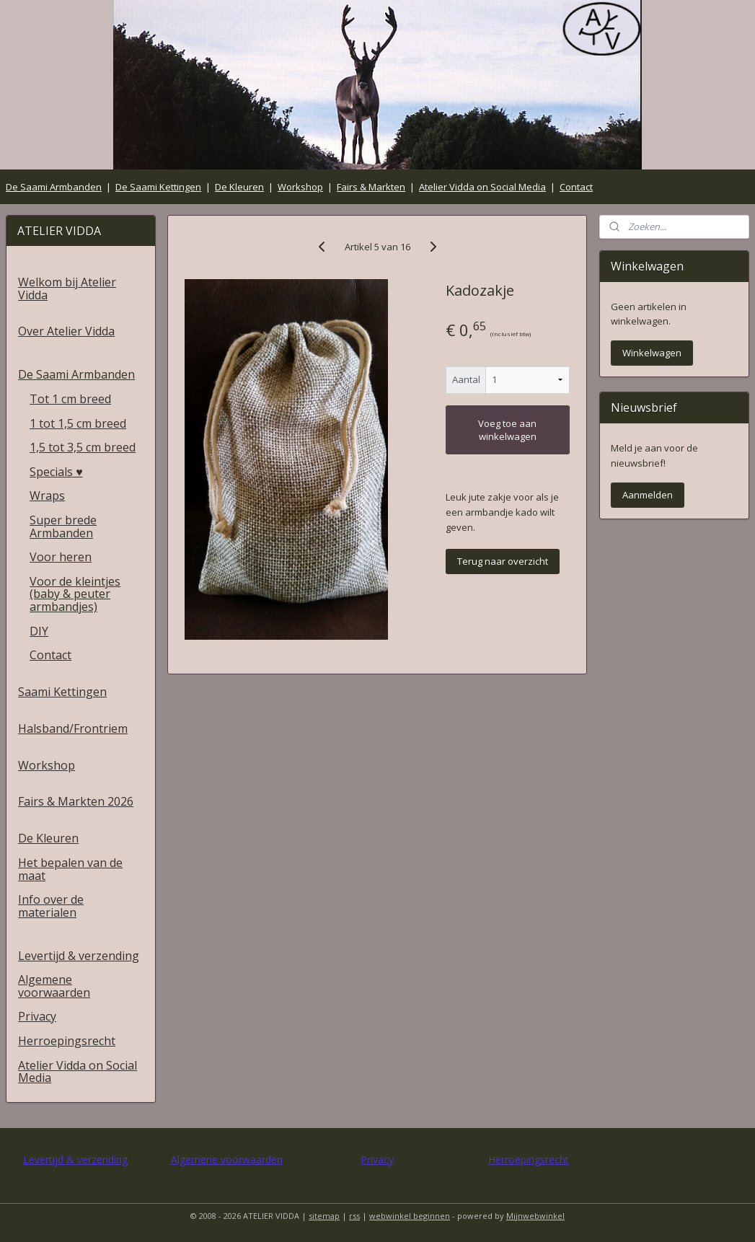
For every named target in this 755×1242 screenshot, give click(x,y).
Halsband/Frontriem (73, 728)
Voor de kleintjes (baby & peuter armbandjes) (75, 594)
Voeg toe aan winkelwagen (508, 430)
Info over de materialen (51, 905)
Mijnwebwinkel (535, 1215)
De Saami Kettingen (158, 186)
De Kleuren (239, 186)
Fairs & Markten (371, 186)
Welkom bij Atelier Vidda (67, 288)
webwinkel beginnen (409, 1215)
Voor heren (61, 557)
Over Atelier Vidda (66, 331)
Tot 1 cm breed (70, 399)
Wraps (47, 495)
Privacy (37, 1016)
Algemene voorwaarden (54, 986)
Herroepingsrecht (66, 1041)
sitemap (324, 1215)
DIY (39, 631)
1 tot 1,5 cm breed (78, 423)
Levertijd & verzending (78, 956)
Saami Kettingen (62, 692)
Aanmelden (647, 494)
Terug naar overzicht (502, 561)
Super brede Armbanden (63, 526)
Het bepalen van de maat (70, 869)
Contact (576, 186)
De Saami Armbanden (54, 186)
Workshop (300, 186)
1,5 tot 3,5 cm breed (83, 447)
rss (354, 1215)
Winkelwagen (651, 352)
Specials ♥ (56, 472)
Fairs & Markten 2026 (75, 801)
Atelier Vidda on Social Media (482, 186)
